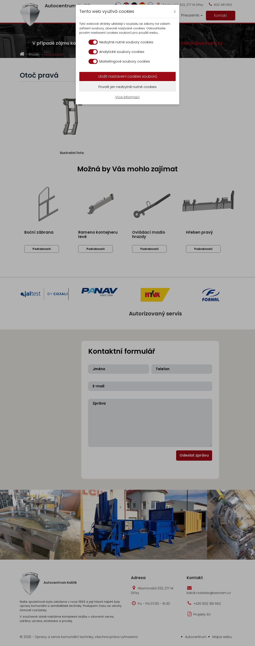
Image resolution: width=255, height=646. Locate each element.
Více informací (127, 97)
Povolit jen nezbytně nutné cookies (127, 86)
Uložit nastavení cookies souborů (127, 76)
